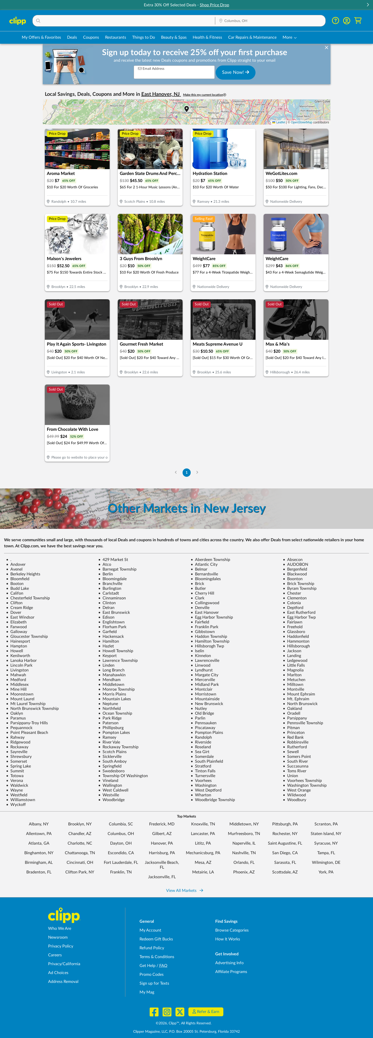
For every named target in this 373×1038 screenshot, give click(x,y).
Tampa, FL (326, 853)
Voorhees (201, 781)
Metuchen (294, 680)
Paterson (108, 723)
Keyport (107, 656)
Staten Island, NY (326, 834)
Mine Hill (16, 689)
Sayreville (16, 752)
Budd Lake (17, 588)
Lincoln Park (19, 665)
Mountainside (205, 699)
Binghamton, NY (38, 853)
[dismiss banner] (326, 48)
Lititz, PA (203, 843)
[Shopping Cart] (358, 20)
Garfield (107, 632)
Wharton (201, 795)
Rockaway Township (118, 747)
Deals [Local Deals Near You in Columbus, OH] (72, 37)
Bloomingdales (206, 579)
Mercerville (203, 680)
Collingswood (205, 603)
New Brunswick (207, 704)
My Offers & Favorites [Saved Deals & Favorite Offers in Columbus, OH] (41, 37)
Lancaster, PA (203, 834)
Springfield (110, 766)
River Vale (109, 742)
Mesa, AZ (203, 863)
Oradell (291, 713)
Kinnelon (201, 656)
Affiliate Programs (231, 972)
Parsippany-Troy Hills (27, 723)
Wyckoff (16, 805)
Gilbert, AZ (162, 834)
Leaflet (278, 122)
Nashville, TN (244, 853)
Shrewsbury (19, 757)
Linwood (200, 665)
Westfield (16, 795)
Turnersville (203, 776)
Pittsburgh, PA (285, 824)
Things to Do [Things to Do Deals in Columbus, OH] (143, 37)
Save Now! (235, 72)
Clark (197, 598)
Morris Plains (112, 694)
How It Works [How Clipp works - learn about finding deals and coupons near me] (227, 939)
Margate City (204, 675)
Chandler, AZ (79, 834)
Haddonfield (296, 637)
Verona (14, 781)
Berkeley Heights (23, 574)
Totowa (15, 776)
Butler (198, 588)
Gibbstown (203, 632)
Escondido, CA (121, 853)
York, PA (326, 872)
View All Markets (184, 891)
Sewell (291, 752)
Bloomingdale (112, 579)
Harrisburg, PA (162, 853)
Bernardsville (204, 574)
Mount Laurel (20, 699)
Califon (14, 593)
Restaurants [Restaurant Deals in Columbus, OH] (115, 37)
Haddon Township (209, 637)
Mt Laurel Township (26, 704)
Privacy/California (64, 964)
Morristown (203, 694)
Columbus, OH (121, 834)
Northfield (109, 709)
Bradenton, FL (38, 872)
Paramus (16, 718)
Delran (106, 608)
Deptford (293, 608)
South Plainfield (207, 761)
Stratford (201, 766)
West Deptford (206, 790)
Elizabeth (16, 622)
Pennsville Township (303, 723)
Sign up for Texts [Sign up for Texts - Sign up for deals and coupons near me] (154, 983)
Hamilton (108, 641)
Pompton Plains (207, 733)
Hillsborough (296, 646)
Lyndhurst (202, 670)
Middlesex (17, 685)
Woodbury (294, 800)
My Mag (147, 992)
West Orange (297, 790)
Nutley (199, 709)
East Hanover (205, 613)
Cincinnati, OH (80, 863)
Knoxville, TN (203, 824)
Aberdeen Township (210, 560)
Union (290, 776)
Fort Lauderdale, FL (121, 863)
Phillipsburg (111, 728)
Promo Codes (152, 975)
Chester (292, 593)
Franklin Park (204, 627)
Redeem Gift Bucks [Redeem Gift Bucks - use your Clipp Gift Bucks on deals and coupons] (156, 939)
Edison (106, 617)
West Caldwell (113, 790)
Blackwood (295, 574)
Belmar (199, 569)
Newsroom (58, 937)
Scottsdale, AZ (285, 872)
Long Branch (111, 670)
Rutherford (295, 747)
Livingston (17, 670)
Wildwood (294, 795)
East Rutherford (299, 613)
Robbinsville (295, 742)
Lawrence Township (118, 661)
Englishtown (111, 622)
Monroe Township (116, 689)
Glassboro (294, 632)
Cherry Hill (202, 593)
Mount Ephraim (299, 694)
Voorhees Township (302, 781)
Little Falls (294, 665)
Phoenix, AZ (244, 872)
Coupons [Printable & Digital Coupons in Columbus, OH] (91, 37)
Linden (106, 665)
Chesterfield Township (28, 598)
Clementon (295, 598)
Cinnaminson (112, 598)
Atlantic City (204, 564)
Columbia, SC (121, 824)
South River (295, 761)
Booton (15, 584)
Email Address (151, 69)
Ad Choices (58, 973)
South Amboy (112, 761)
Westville (108, 795)
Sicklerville (110, 757)
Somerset (16, 761)
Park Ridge (110, 718)
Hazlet (106, 646)
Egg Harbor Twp (299, 617)
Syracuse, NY (326, 843)
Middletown (111, 685)
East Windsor (20, 617)
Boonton (293, 579)
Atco (104, 564)
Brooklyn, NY (80, 824)
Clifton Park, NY (79, 872)
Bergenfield (295, 569)
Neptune (108, 704)
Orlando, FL (243, 863)
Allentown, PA (39, 834)
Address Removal (63, 982)
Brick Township (298, 584)
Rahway (15, 737)
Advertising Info (229, 963)
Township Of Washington (123, 776)
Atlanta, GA (38, 843)
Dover (13, 613)
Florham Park (112, 627)
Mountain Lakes (114, 699)
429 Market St (113, 560)
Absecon (293, 560)
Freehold (293, 627)
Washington (204, 785)
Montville (293, 689)
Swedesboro (111, 771)
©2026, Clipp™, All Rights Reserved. (183, 1023)
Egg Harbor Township (212, 617)
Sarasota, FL (285, 863)
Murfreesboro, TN (244, 834)
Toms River (294, 771)
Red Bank (293, 737)
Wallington (110, 785)
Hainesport (18, 641)
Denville (200, 608)
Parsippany (295, 718)
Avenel (14, 569)
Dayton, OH (121, 843)
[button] (368, 5)
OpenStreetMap (301, 122)
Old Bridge (202, 713)
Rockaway (17, 747)
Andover (16, 564)
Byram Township (300, 588)
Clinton (107, 603)
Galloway (16, 632)
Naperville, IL (244, 843)
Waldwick (17, 785)
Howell (14, 651)
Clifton (14, 603)
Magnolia (293, 670)
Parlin (198, 718)
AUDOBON (295, 564)
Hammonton (296, 641)
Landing (292, 656)
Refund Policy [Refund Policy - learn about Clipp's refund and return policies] (152, 948)
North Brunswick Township (32, 709)
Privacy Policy (60, 946)
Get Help (147, 966)
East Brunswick (114, 613)
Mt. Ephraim (296, 699)
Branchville (110, 584)
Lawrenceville (205, 661)
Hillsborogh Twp (207, 646)
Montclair (201, 689)
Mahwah (16, 675)
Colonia (292, 603)
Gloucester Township (27, 637)
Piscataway (203, 728)
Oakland (292, 709)
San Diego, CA (285, 853)
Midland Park (205, 685)
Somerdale (202, 757)
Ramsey (107, 737)
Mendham (109, 680)
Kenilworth (18, 656)
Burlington (109, 588)
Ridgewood (18, 742)
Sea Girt (200, 752)
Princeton (294, 733)
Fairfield (200, 622)
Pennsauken (204, 723)
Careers (55, 955)
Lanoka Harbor (21, 661)
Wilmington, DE (326, 863)
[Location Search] (270, 21)
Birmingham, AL (39, 863)
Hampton (16, 646)
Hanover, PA (162, 843)
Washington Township (305, 785)
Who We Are (59, 929)
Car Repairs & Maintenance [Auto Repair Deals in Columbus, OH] (252, 37)
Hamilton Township (210, 641)
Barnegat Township (117, 569)
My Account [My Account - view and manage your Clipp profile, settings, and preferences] (150, 930)
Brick (197, 584)
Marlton (292, 675)
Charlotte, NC (80, 843)
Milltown (293, 685)
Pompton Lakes (114, 733)
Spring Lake (18, 766)
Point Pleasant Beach (27, 733)
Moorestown (19, 694)
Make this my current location (204, 95)
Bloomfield (17, 579)
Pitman (291, 728)
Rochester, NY (285, 834)
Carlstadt (108, 593)
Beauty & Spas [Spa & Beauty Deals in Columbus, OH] (174, 37)
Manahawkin (112, 675)
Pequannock (19, 728)
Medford (16, 680)
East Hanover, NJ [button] (161, 94)
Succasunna (295, 766)
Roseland (201, 747)
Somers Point (297, 757)
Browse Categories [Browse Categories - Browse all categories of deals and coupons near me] (232, 930)
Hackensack (111, 637)
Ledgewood (295, 661)
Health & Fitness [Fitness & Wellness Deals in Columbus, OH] (207, 37)
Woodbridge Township (213, 800)
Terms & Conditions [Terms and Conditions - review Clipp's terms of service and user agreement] (157, 957)
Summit (15, 771)
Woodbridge (111, 800)
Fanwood (16, 627)
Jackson (292, 651)
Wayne (14, 790)
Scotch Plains (112, 752)
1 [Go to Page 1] (187, 473)
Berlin (105, 574)
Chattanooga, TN (80, 853)
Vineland (108, 781)
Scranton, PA (326, 824)
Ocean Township (115, 713)
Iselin (197, 651)
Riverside (201, 742)
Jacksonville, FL (162, 877)
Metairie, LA (203, 872)
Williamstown (20, 800)
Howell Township (115, 651)
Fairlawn (292, 622)
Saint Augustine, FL (285, 843)
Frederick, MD (161, 824)
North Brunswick (300, 704)
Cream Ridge (19, 608)
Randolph (201, 737)
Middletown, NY (244, 824)
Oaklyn (14, 713)
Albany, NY (39, 824)
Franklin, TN (121, 872)
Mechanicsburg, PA (203, 853)
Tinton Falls (203, 771)
